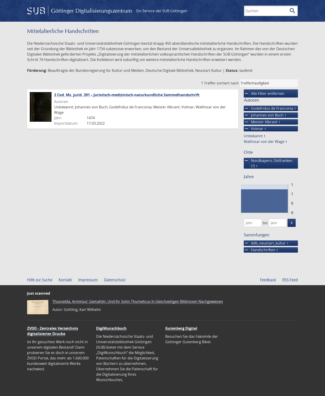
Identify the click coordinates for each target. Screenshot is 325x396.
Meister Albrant (262, 122)
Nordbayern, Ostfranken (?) (268, 163)
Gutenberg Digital (181, 328)
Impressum (88, 279)
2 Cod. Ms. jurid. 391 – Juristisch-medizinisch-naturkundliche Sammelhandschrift (127, 94)
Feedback (268, 279)
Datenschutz (114, 279)
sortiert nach (228, 83)
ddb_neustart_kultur (266, 243)
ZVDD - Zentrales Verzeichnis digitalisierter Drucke (52, 331)
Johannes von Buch (265, 115)
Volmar (255, 128)
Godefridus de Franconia (270, 108)
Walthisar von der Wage (265, 141)
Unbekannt (254, 135)
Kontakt (65, 279)
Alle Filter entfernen (264, 93)
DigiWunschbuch (111, 328)
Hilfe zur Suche (39, 279)
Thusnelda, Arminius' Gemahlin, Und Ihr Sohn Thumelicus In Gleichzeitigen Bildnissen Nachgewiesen (137, 301)
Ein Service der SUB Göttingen (161, 10)
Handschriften (261, 250)
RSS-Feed (290, 279)
